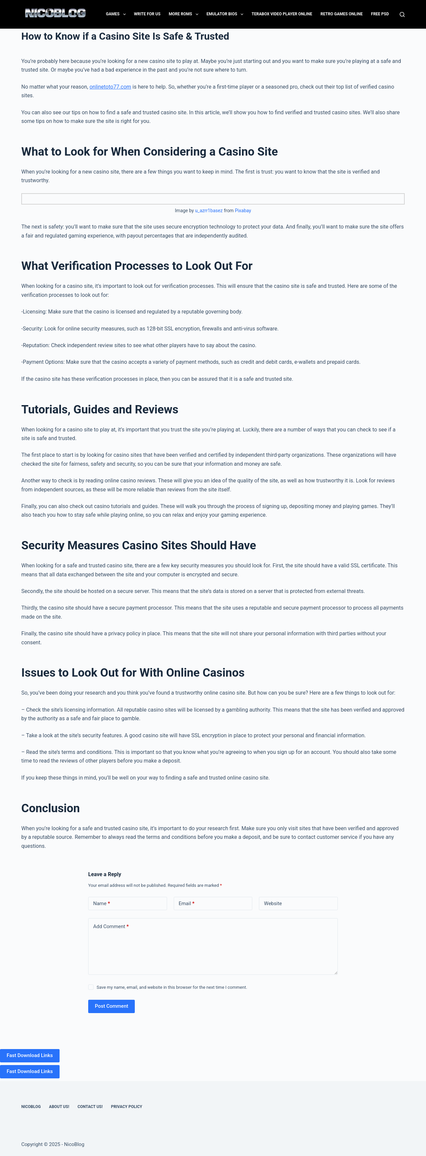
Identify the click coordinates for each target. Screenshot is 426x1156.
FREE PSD (380, 14)
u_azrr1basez (209, 210)
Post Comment (111, 1006)
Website (273, 903)
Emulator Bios (226, 14)
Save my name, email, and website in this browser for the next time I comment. (172, 987)
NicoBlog (31, 1106)
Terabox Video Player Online (282, 14)
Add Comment (111, 926)
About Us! (59, 1106)
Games (117, 14)
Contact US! (90, 1106)
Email (187, 903)
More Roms (185, 14)
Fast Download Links (30, 1055)
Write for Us (147, 14)
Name (101, 903)
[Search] (402, 14)
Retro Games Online (341, 14)
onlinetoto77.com (110, 87)
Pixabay (243, 210)
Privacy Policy (126, 1106)
